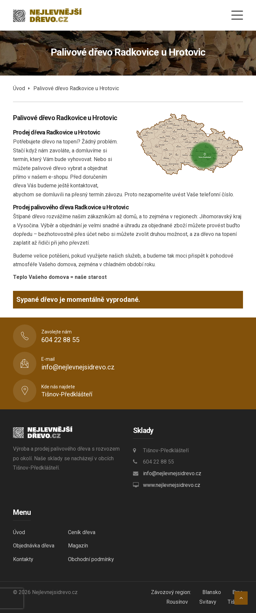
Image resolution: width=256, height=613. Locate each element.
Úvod (19, 88)
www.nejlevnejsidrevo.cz (171, 485)
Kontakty (23, 559)
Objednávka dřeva (33, 545)
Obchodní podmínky (91, 559)
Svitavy (207, 602)
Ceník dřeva (81, 532)
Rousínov (177, 602)
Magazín (78, 545)
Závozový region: (171, 592)
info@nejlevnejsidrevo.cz (172, 473)
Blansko (211, 592)
